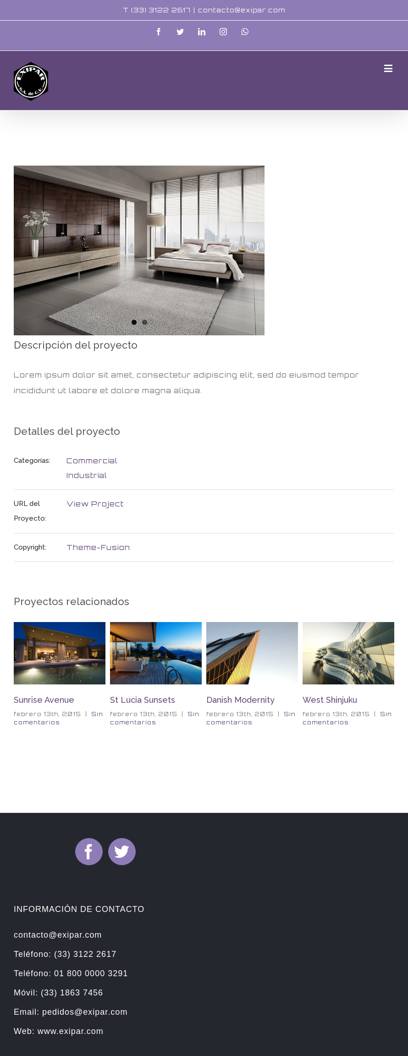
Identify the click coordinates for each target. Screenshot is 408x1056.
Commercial (92, 460)
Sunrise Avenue (44, 700)
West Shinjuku (330, 700)
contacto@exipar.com (241, 10)
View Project (95, 504)
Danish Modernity (240, 700)
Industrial (86, 475)
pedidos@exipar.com (84, 1012)
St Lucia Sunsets (142, 700)
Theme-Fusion (98, 547)
